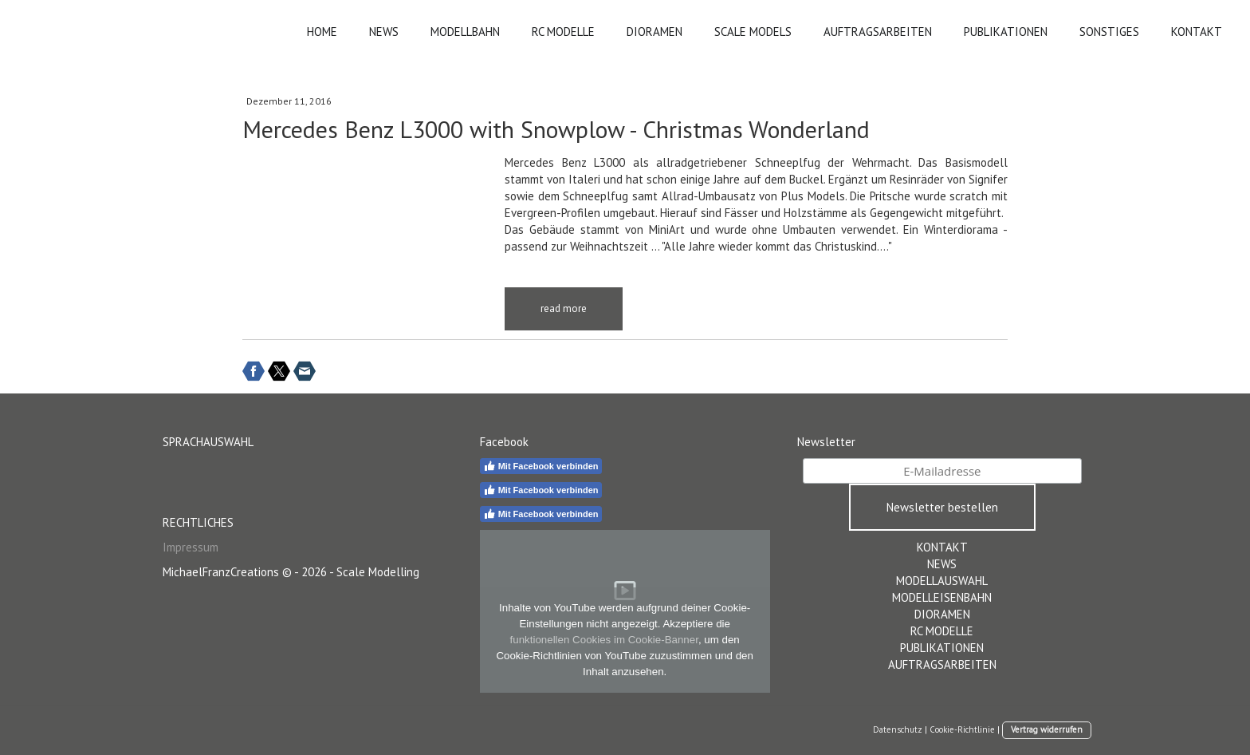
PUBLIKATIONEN (1006, 31)
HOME (322, 31)
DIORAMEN (654, 31)
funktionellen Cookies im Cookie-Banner (604, 640)
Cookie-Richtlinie (962, 729)
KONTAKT (1196, 31)
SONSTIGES (1109, 31)
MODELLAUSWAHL (942, 580)
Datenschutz (897, 729)
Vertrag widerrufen (1047, 729)
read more (563, 308)
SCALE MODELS (753, 31)
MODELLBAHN (465, 31)
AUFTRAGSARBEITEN (878, 31)
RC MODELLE (563, 31)
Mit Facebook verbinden (541, 466)
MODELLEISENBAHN (942, 597)
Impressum (190, 547)
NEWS (384, 31)
